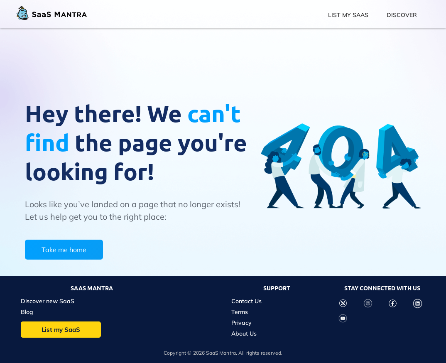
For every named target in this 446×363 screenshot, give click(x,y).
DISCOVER (402, 15)
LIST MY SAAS (348, 15)
